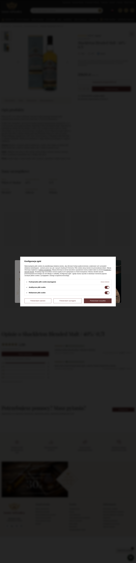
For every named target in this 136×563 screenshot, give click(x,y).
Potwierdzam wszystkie (98, 301)
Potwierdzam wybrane (37, 301)
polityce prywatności (45, 270)
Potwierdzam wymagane (68, 301)
